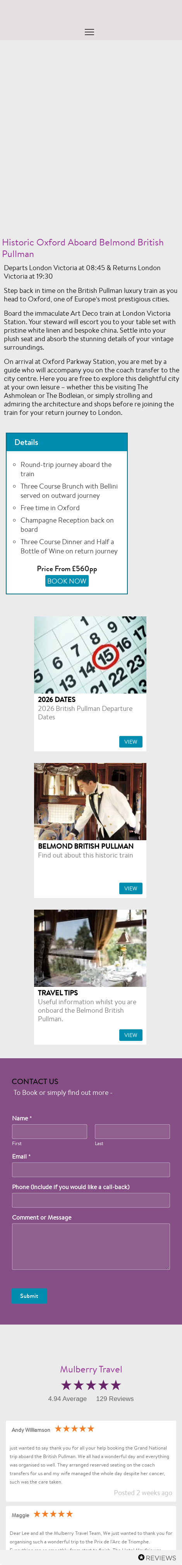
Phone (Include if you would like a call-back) (70, 1187)
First (17, 1143)
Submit (29, 1295)
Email (21, 1157)
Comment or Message (41, 1218)
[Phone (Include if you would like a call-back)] (91, 1200)
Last (99, 1143)
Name (22, 1118)
